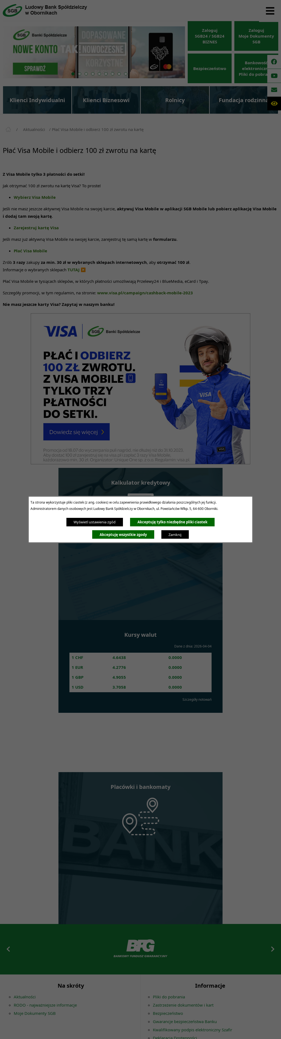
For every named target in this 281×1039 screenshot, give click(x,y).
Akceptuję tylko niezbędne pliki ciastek (172, 522)
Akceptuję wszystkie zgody (123, 534)
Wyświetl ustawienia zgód (95, 522)
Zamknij (174, 534)
